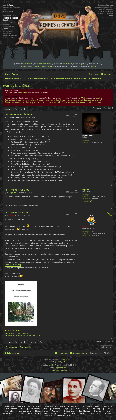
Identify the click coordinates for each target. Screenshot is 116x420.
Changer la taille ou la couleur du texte (51, 100)
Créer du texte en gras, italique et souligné (20, 100)
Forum (86, 409)
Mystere (54, 413)
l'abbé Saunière (28, 63)
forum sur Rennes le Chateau (43, 66)
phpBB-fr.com (61, 368)
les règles (23, 92)
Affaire (82, 413)
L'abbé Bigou (107, 406)
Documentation (87, 135)
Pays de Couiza (8, 406)
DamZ (46, 409)
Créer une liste (31, 102)
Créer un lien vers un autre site (49, 102)
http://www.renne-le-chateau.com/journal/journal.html (24, 335)
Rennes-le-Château (17, 85)
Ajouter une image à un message (74, 102)
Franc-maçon (96, 409)
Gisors (107, 411)
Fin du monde (8, 413)
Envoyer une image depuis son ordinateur (20, 104)
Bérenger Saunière (41, 411)
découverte (66, 63)
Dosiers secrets (94, 413)
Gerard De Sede (84, 411)
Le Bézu (38, 406)
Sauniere (77, 409)
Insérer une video (94, 102)
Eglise (23, 409)
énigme (93, 66)
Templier (73, 413)
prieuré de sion (96, 65)
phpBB (51, 365)
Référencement (35, 409)
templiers (84, 65)
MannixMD (62, 361)
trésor (50, 65)
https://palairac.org (13, 265)
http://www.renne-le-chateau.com (17, 333)
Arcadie (30, 413)
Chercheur (97, 411)
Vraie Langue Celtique (63, 415)
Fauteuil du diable (11, 409)
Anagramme (56, 411)
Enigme (66, 409)
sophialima (86, 190)
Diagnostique (9, 411)
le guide (99, 98)
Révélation (20, 413)
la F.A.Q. (82, 98)
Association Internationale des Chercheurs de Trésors (63, 406)
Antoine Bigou (42, 413)
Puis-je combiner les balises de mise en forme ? (84, 100)
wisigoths (26, 66)
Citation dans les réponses (14, 102)
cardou (84, 226)
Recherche (56, 409)
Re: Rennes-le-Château (19, 114)
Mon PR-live (108, 413)
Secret (108, 409)
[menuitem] (8, 74)
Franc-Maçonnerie (24, 411)
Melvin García (67, 359)
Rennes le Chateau (45, 63)
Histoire (63, 413)
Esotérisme (48, 415)
